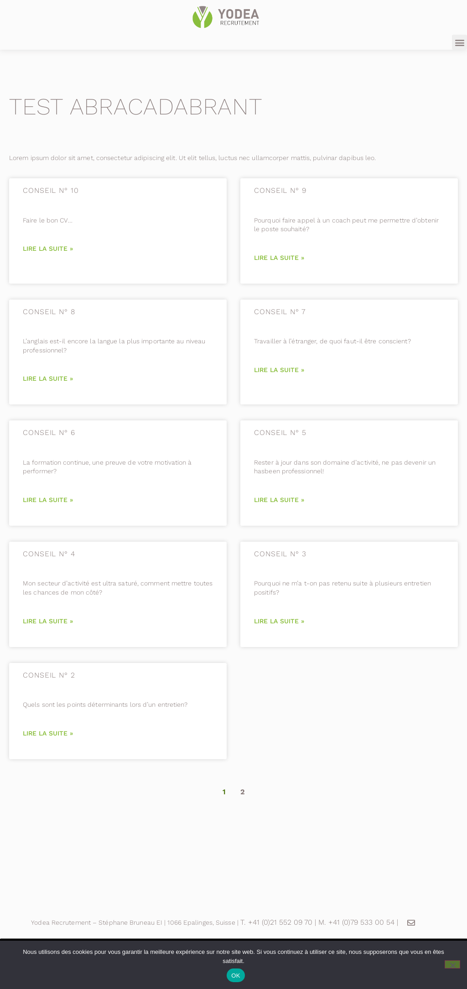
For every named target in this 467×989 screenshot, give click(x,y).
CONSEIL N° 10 (51, 190)
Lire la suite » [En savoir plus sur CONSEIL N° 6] (48, 499)
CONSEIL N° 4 (49, 553)
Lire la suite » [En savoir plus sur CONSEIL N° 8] (48, 378)
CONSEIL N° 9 (280, 190)
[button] (459, 42)
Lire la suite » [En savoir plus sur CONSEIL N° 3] (279, 621)
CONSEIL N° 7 (280, 311)
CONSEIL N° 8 (49, 311)
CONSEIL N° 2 (49, 675)
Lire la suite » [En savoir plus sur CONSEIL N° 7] (279, 369)
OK (235, 975)
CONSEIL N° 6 (49, 432)
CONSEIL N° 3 (280, 553)
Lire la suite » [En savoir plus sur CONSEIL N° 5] (279, 499)
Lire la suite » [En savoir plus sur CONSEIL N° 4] (48, 621)
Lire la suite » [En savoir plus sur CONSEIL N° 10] (48, 248)
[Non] (452, 964)
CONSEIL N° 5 (280, 432)
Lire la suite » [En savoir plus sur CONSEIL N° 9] (279, 257)
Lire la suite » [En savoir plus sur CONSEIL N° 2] (48, 733)
